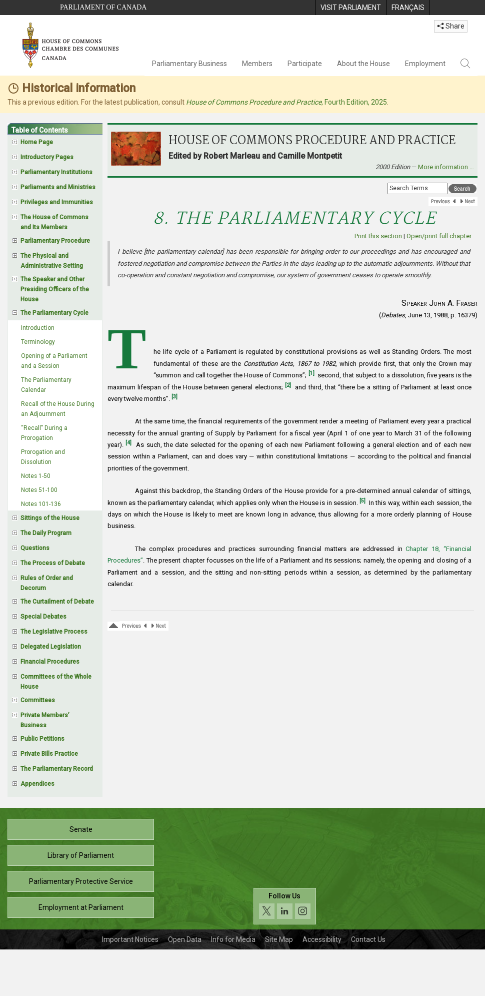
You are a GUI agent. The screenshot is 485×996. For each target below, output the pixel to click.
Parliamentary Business (189, 64)
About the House (363, 64)
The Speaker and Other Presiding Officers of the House (54, 289)
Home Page (36, 142)
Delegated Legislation (50, 646)
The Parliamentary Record (56, 768)
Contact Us (368, 939)
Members (257, 64)
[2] (288, 385)
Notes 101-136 (41, 504)
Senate (81, 829)
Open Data (185, 939)
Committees (37, 700)
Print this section (378, 236)
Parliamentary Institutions (56, 172)
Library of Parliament (81, 855)
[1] (311, 373)
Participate (305, 64)
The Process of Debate (52, 563)
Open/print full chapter (439, 236)
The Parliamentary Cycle (54, 312)
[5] (363, 501)
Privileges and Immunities (56, 202)
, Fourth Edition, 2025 (286, 102)
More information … (446, 167)
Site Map (279, 939)
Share (450, 26)
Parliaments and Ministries (58, 187)
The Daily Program (46, 533)
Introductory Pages (47, 157)
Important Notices (130, 939)
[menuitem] (350, 7)
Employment (425, 64)
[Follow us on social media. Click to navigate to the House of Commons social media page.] (285, 906)
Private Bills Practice (49, 753)
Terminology (38, 341)
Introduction (37, 327)
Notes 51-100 (39, 489)
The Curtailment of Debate (57, 601)
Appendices (37, 783)
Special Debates (43, 616)
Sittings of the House (50, 518)
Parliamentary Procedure (55, 240)
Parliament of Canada (103, 7)
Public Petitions (42, 738)
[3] (175, 396)
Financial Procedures (50, 661)
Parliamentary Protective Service (81, 881)
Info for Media (233, 939)
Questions (35, 548)
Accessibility (322, 939)
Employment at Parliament (81, 907)
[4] (129, 442)
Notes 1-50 (35, 475)
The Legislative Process (54, 631)
